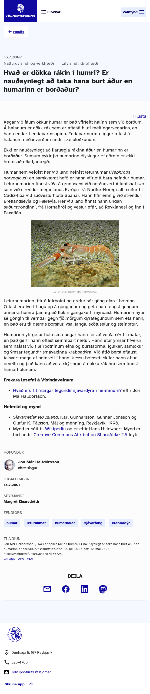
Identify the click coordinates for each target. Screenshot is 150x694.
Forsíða (18, 32)
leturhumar (36, 523)
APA (21, 559)
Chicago (10, 559)
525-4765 (19, 662)
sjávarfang (93, 523)
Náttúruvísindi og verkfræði (29, 63)
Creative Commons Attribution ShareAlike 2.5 (80, 435)
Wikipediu (55, 429)
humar (12, 523)
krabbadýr (121, 523)
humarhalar (65, 523)
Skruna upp (19, 684)
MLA (30, 559)
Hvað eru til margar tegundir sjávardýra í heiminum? (67, 390)
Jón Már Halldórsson (38, 462)
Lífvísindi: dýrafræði (80, 63)
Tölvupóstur (31, 672)
